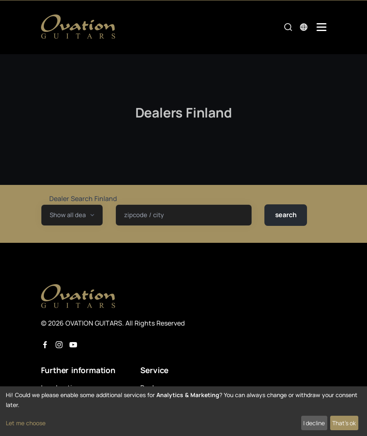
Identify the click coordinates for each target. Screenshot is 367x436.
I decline (314, 423)
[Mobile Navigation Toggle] (321, 27)
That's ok (344, 423)
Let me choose (26, 423)
